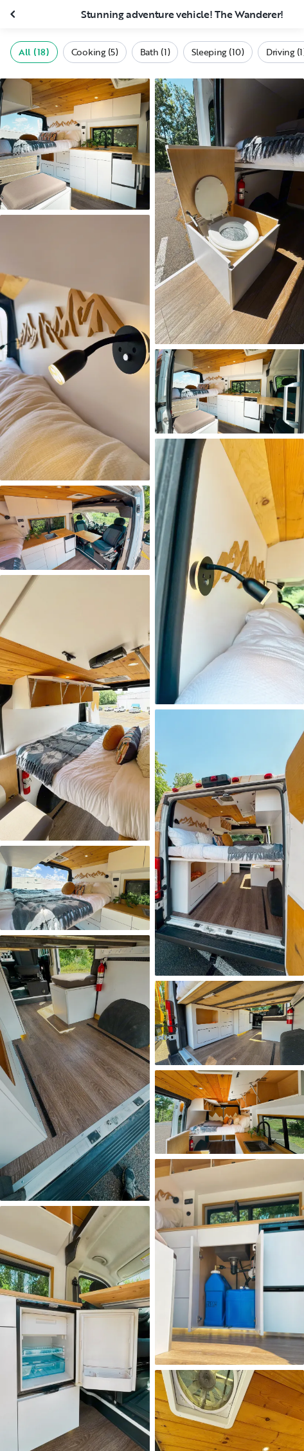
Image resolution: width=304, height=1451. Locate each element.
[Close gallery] (14, 14)
